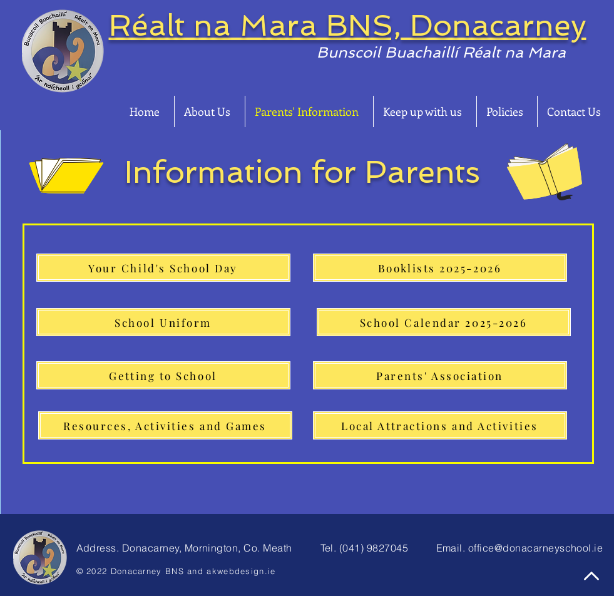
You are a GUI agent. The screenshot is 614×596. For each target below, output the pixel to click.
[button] (210, 111)
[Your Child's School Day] (163, 268)
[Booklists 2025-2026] (440, 268)
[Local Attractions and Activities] (440, 425)
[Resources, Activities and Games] (165, 425)
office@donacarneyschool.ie (535, 548)
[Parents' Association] (440, 375)
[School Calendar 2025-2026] (444, 322)
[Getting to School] (163, 375)
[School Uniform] (163, 322)
